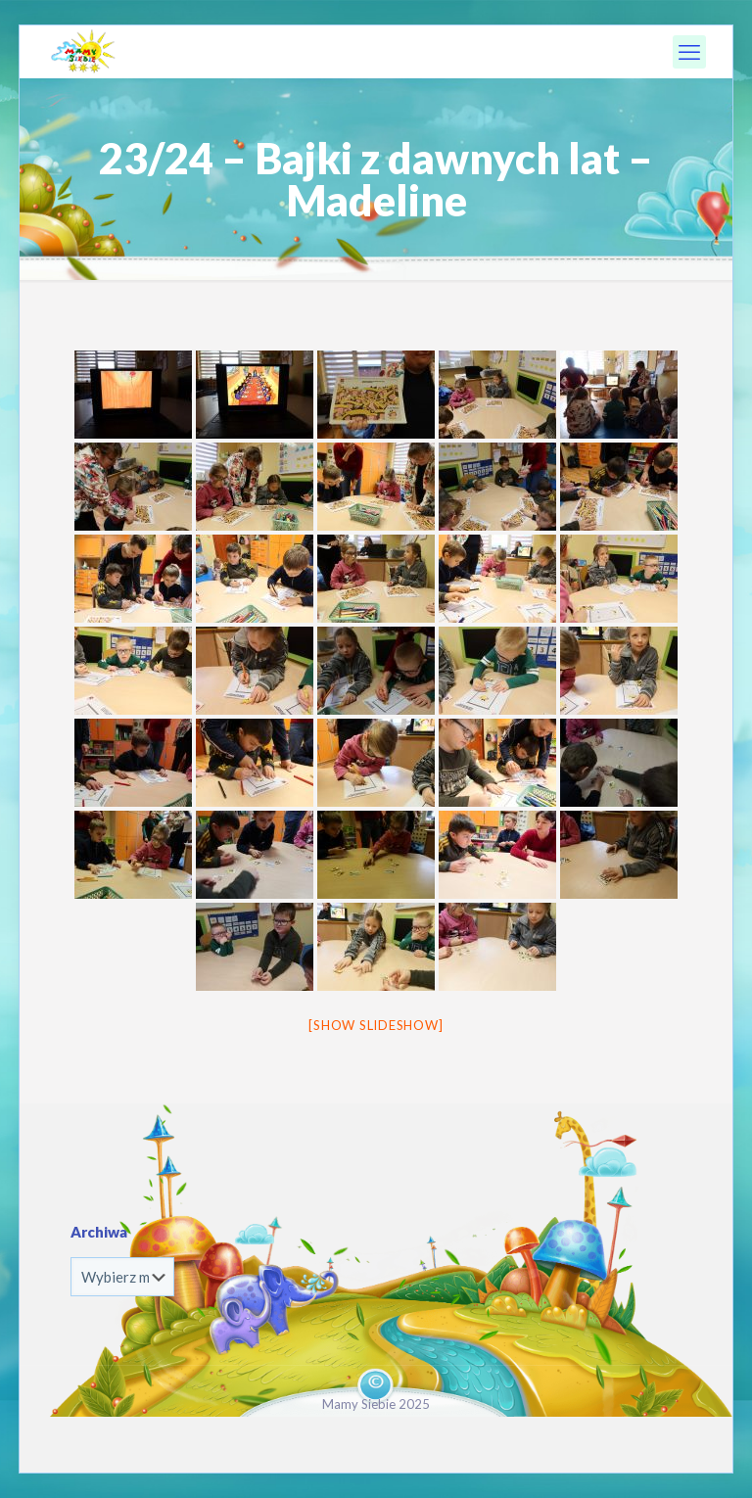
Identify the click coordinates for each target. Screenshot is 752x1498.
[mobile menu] (689, 52)
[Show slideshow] (375, 1025)
